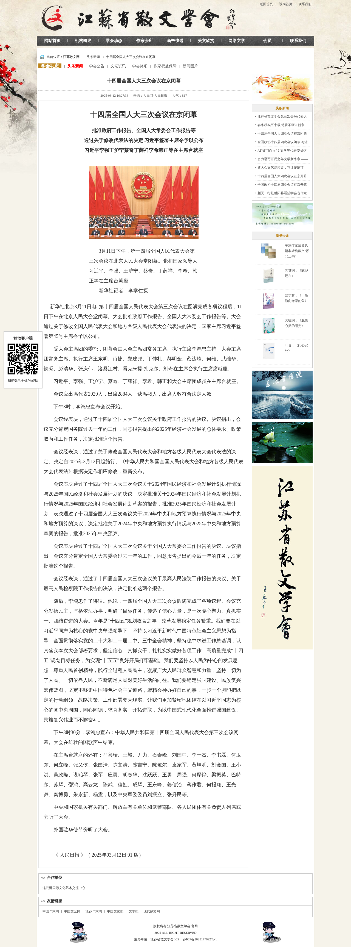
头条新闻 (93, 57)
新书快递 (175, 40)
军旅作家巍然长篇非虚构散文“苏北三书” (297, 250)
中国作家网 (51, 911)
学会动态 (114, 40)
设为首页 (285, 4)
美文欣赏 (206, 40)
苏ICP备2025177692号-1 (200, 939)
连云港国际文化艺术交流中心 (64, 888)
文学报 (133, 911)
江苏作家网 (94, 911)
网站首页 (52, 40)
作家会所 (144, 40)
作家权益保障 (165, 66)
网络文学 (236, 40)
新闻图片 (190, 66)
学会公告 (96, 66)
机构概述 (83, 40)
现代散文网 (151, 911)
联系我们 (305, 4)
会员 (267, 40)
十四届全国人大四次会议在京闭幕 (282, 133)
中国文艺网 (72, 911)
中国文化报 (115, 911)
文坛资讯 (118, 66)
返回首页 (266, 4)
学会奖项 (140, 66)
